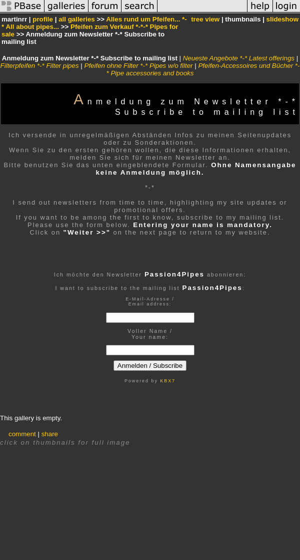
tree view (205, 19)
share (50, 434)
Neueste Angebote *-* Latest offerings (238, 58)
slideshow (282, 19)
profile (42, 19)
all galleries (76, 19)
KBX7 (168, 380)
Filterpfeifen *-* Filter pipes (39, 65)
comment (22, 434)
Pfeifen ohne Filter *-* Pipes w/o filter (138, 65)
